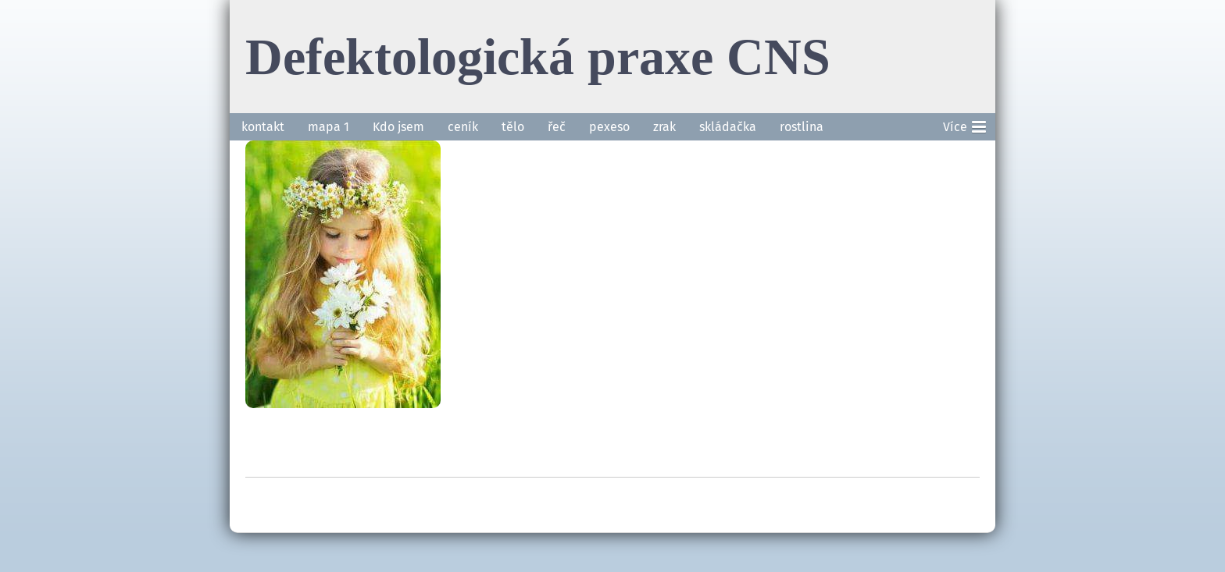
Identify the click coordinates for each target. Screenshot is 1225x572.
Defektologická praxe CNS (537, 56)
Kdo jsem (398, 126)
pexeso (609, 126)
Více (964, 124)
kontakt (262, 126)
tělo (513, 126)
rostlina (801, 126)
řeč (557, 126)
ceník (463, 126)
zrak (664, 126)
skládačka (727, 126)
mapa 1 (328, 126)
